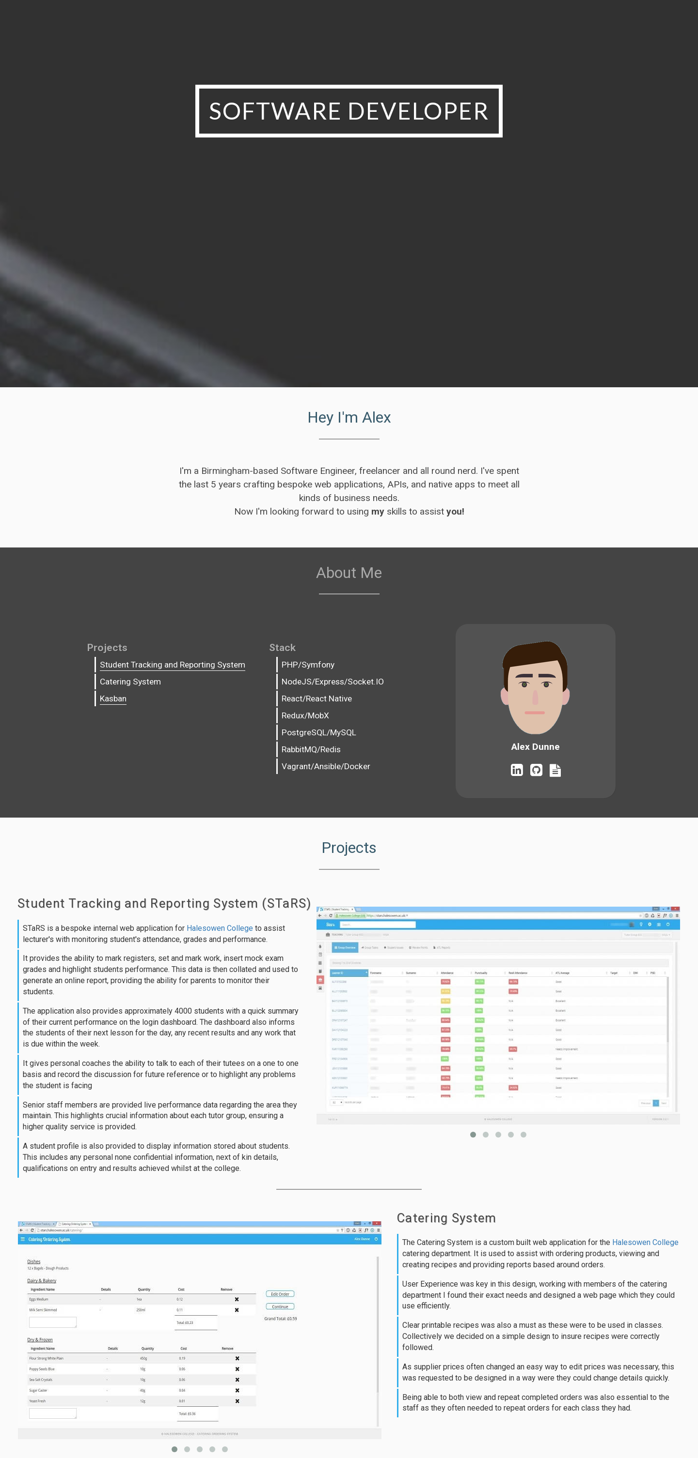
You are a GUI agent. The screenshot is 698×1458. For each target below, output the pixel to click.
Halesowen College (220, 928)
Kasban (113, 698)
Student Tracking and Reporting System (172, 664)
